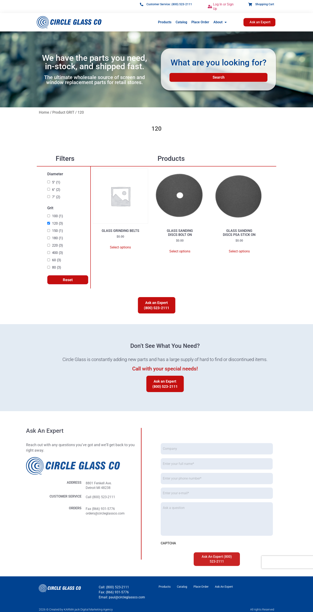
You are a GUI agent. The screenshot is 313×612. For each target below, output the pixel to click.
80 (56, 267)
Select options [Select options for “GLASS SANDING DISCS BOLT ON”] (179, 251)
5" (56, 182)
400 (57, 253)
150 (57, 231)
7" (56, 197)
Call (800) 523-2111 (23, 497)
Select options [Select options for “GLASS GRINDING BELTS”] (120, 247)
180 (57, 238)
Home (44, 112)
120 (57, 223)
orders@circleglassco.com (27, 513)
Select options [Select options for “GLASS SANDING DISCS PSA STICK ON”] (239, 251)
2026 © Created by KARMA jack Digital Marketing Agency (76, 609)
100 (57, 216)
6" (56, 189)
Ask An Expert (224, 586)
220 (57, 245)
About (220, 22)
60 (56, 260)
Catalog (181, 22)
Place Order (200, 22)
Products (164, 22)
